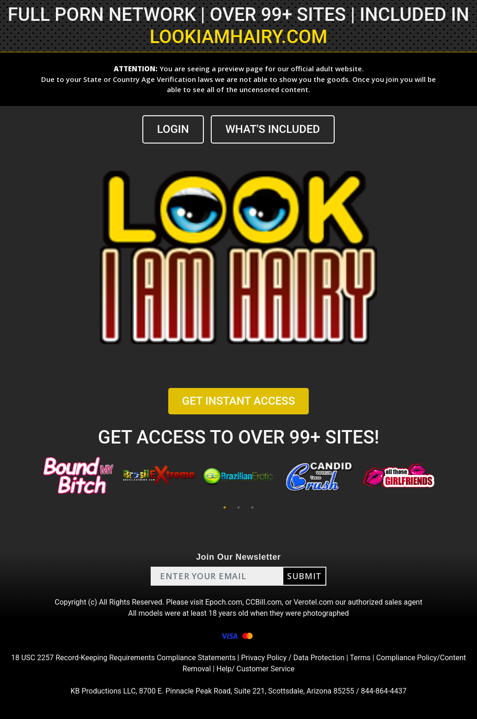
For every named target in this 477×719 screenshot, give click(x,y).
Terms (360, 657)
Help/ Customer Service (255, 668)
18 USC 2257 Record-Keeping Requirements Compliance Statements (123, 657)
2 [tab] (238, 507)
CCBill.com (263, 602)
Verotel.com (313, 602)
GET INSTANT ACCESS (238, 400)
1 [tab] (224, 507)
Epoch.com (223, 602)
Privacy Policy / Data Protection (292, 657)
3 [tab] (252, 507)
